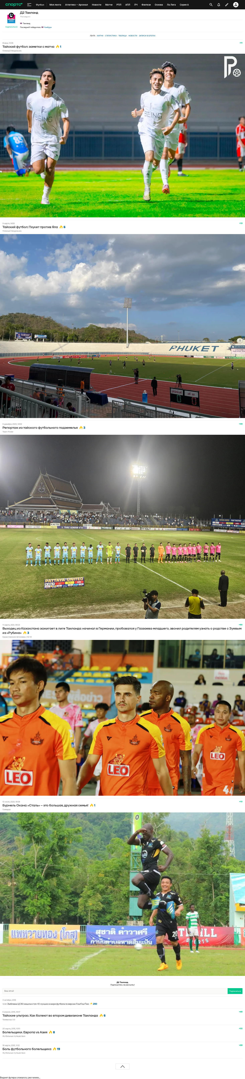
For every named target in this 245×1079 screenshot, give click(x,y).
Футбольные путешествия (14, 1036)
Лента (92, 35)
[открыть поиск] (211, 5)
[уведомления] (219, 5)
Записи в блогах (147, 35)
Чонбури (46, 27)
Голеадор (7, 809)
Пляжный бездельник (12, 50)
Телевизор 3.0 (9, 1019)
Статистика (111, 35)
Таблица (122, 35)
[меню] (29, 5)
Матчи (100, 35)
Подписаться (11, 27)
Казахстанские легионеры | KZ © (17, 637)
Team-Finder (8, 431)
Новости (133, 35)
